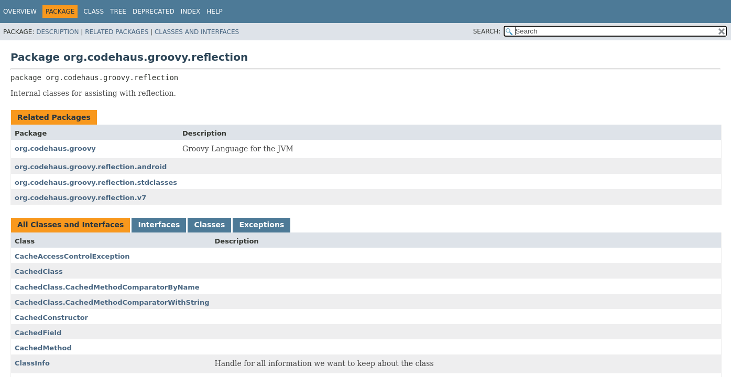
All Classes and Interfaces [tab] (70, 224)
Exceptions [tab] (261, 224)
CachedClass (39, 271)
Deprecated (153, 11)
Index (191, 11)
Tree (118, 11)
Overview (20, 11)
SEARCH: (487, 31)
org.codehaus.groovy (55, 148)
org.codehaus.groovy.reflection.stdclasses (96, 182)
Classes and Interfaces (197, 32)
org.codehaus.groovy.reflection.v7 (80, 198)
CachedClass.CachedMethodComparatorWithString (112, 302)
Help (214, 11)
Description (57, 32)
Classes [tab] (209, 224)
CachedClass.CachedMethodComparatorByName (107, 287)
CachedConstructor (51, 317)
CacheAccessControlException (72, 256)
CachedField (38, 333)
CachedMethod (43, 348)
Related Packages (116, 32)
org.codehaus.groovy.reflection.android (91, 167)
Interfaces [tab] (159, 224)
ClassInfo (32, 363)
